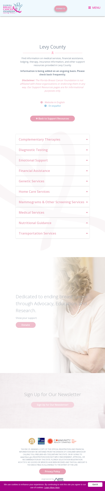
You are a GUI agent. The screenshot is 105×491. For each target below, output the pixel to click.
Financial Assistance (34, 170)
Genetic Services (31, 181)
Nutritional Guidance (35, 223)
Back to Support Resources (52, 118)
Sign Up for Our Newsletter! (52, 404)
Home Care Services (34, 191)
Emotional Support (33, 160)
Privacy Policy (52, 471)
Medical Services (31, 212)
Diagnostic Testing (33, 150)
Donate (26, 325)
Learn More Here (52, 487)
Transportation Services (37, 233)
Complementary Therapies (39, 139)
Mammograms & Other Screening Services (51, 202)
